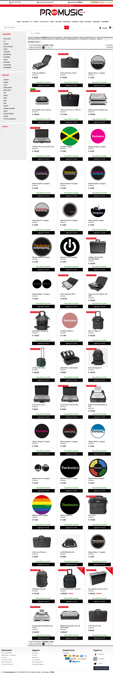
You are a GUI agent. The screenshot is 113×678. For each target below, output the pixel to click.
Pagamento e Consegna (8, 655)
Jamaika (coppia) (66, 147)
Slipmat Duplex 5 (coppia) (97, 183)
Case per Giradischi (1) (47, 39)
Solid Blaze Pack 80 (38, 589)
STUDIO (35, 22)
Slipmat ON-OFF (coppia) (68, 257)
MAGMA (35, 75)
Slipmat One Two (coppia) (40, 478)
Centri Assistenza (37, 662)
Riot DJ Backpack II (94, 368)
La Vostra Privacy (6, 660)
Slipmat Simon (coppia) (96, 478)
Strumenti (105, 22)
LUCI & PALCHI (44, 22)
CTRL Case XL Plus (94, 626)
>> (51, 47)
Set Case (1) (92, 39)
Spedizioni (35, 657)
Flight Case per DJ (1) (73, 39)
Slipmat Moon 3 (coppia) (40, 220)
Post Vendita (36, 660)
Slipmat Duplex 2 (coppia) (69, 441)
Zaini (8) (99, 39)
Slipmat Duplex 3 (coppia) (41, 183)
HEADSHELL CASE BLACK (69, 368)
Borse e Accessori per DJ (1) (88, 37)
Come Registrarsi (6, 653)
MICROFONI (66, 22)
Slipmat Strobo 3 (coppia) (68, 220)
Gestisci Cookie (101, 668)
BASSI (81, 22)
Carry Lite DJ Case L (39, 405)
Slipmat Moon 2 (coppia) (96, 441)
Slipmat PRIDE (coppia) (40, 515)
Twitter (98, 663)
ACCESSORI (96, 22)
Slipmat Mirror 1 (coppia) (96, 552)
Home (19, 22)
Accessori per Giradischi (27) (55, 37)
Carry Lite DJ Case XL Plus (69, 405)
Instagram (99, 659)
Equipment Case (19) (60, 39)
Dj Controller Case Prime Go (41, 110)
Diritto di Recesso (6, 662)
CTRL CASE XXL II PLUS (68, 73)
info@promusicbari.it (46, 2)
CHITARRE (75, 22)
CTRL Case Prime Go (39, 552)
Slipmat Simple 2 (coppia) (69, 478)
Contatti (34, 655)
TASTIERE (58, 22)
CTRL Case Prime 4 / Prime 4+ (70, 110)
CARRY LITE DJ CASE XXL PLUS (43, 147)
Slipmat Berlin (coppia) (96, 220)
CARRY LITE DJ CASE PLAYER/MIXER (95, 258)
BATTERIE (88, 22)
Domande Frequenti (38, 664)
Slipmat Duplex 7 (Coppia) (41, 294)
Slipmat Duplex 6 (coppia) (41, 257)
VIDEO (52, 22)
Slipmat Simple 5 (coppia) (97, 147)
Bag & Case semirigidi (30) (71, 37)
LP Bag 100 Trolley (38, 368)
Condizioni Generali (7, 664)
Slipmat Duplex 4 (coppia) (69, 183)
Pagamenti (66, 653)
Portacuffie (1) (84, 39)
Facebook (98, 654)
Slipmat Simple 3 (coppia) (41, 441)
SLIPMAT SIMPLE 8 (66, 331)
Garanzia (4, 657)
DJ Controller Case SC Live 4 (98, 589)
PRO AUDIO (25, 22)
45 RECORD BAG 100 (67, 552)
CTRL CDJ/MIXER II (38, 73)
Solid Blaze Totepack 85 (40, 331)
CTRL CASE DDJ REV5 (67, 294)
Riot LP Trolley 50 (94, 331)
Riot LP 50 (91, 515)
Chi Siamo (35, 653)
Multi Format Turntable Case (98, 110)
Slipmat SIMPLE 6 (66, 515)
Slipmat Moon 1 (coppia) (96, 73)
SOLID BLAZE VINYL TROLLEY (70, 589)
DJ (31, 22)
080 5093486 (16, 2)
